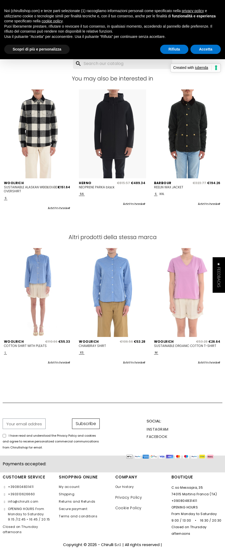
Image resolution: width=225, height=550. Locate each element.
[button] (219, 275)
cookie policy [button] (52, 21)
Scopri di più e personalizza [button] (37, 49)
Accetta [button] (205, 49)
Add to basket (59, 208)
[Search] (122, 63)
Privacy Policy (128, 497)
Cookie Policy (128, 508)
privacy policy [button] (193, 11)
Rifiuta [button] (174, 49)
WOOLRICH (14, 183)
